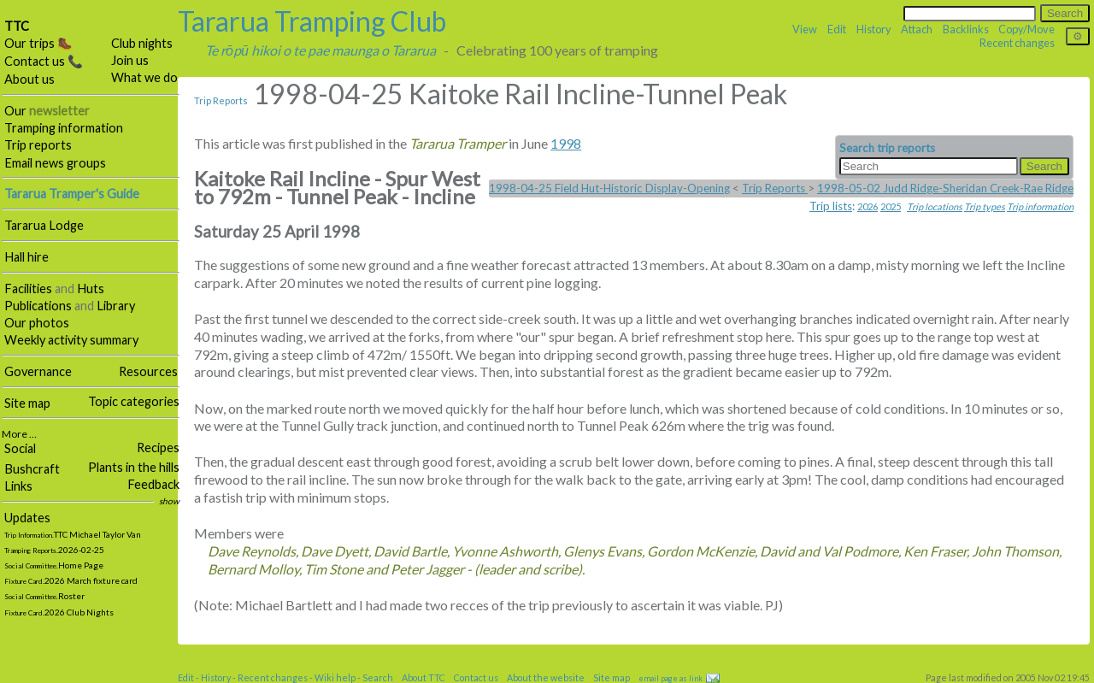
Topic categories (133, 401)
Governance (38, 371)
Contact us (476, 677)
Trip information (1040, 206)
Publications (38, 305)
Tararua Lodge (44, 225)
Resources (148, 371)
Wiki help (335, 677)
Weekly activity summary (71, 340)
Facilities (28, 288)
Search (377, 677)
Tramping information (63, 128)
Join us (130, 60)
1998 (565, 143)
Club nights (142, 43)
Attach (916, 29)
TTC (16, 26)
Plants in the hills (133, 467)
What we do (144, 77)
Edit (836, 29)
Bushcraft (32, 469)
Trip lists (830, 206)
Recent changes (1017, 43)
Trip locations (934, 206)
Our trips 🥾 (38, 43)
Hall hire (26, 257)
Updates (27, 517)
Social (20, 448)
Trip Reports (221, 100)
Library (116, 305)
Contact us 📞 (43, 61)
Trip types (984, 206)
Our (47, 110)
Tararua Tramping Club (312, 21)
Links (18, 486)
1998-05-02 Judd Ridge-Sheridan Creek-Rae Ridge (945, 188)
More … (19, 433)
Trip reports (38, 145)
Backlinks (966, 29)
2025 (890, 206)
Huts (90, 288)
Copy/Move (1026, 29)
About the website (546, 677)
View (804, 29)
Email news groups (55, 163)
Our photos (36, 322)
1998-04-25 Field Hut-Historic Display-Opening (609, 188)
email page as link (670, 678)
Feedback (153, 484)
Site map (27, 403)
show (169, 501)
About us (29, 79)
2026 (867, 206)
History (873, 29)
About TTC (423, 677)
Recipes (158, 447)
